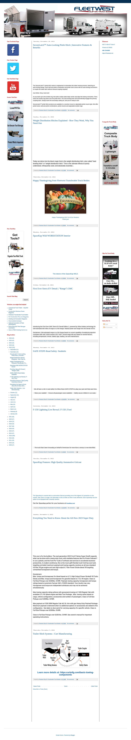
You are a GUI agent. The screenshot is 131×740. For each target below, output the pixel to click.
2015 (10, 431)
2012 (10, 438)
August (12, 397)
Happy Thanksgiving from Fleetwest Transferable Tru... (18, 362)
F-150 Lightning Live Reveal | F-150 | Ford (52, 409)
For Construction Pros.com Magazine (19, 317)
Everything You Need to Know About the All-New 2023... (18, 385)
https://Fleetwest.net (107, 53)
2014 (10, 433)
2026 (10, 338)
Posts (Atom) (43, 689)
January (12, 414)
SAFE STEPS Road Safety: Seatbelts (49, 351)
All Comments (107, 327)
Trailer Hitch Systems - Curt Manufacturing (52, 633)
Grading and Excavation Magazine (18, 319)
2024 (10, 343)
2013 (10, 435)
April (11, 407)
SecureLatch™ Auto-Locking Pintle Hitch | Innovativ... (17, 354)
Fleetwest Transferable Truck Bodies (18, 314)
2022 (10, 347)
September (13, 395)
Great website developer (15, 321)
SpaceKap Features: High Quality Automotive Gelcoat (57, 462)
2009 (10, 445)
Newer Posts (36, 686)
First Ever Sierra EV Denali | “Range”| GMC (53, 288)
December (13, 349)
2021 (10, 416)
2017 (10, 426)
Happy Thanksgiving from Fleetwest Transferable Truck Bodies (61, 180)
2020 (10, 419)
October (12, 392)
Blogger (73, 735)
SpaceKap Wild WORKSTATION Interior (51, 235)
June (11, 402)
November (13, 352)
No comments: (71, 110)
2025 (10, 340)
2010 (10, 442)
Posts (105, 324)
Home (65, 686)
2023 (10, 345)
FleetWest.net (70, 503)
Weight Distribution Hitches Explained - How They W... (18, 358)
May (11, 404)
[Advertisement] (15, 194)
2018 (10, 424)
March (12, 409)
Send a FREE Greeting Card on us (18, 330)
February (13, 411)
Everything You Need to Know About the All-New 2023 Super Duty (63, 518)
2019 (10, 421)
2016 (10, 428)
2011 (10, 440)
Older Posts (94, 686)
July (11, 399)
